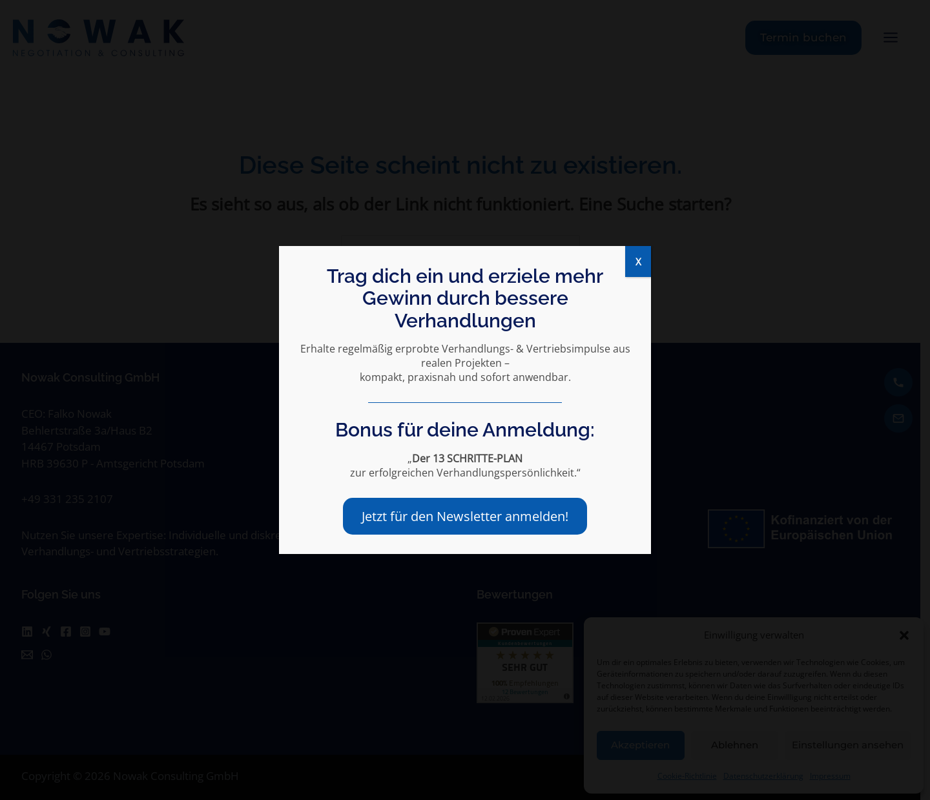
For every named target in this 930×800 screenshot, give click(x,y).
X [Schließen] (638, 261)
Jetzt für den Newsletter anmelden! (465, 516)
